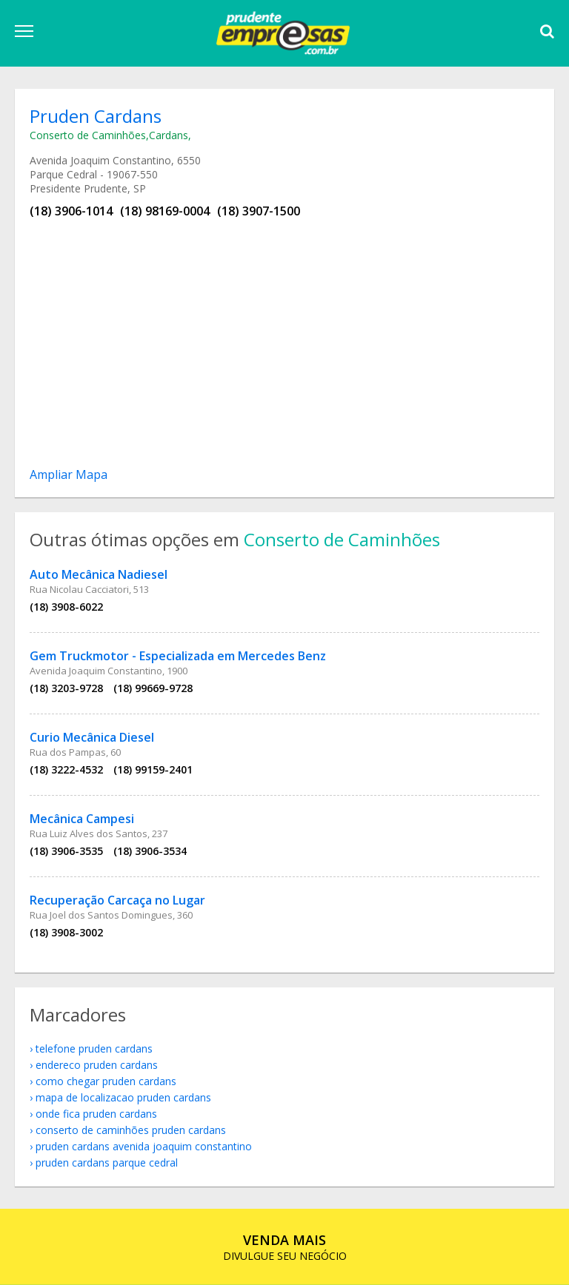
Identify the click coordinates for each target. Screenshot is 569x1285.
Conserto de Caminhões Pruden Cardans (131, 1130)
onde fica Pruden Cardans (96, 1114)
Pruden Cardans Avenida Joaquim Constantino (144, 1146)
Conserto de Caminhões (88, 135)
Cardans (168, 135)
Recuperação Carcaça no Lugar (117, 900)
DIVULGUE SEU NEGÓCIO (285, 1247)
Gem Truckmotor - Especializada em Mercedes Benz (178, 656)
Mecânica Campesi (82, 819)
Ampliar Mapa (68, 474)
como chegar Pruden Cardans (106, 1081)
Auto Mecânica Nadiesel (98, 574)
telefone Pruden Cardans (94, 1048)
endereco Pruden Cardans (97, 1065)
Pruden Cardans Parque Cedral (107, 1162)
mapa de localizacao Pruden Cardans (123, 1097)
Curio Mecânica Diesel (92, 737)
